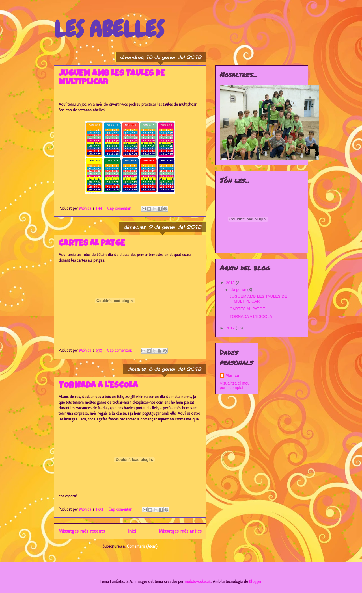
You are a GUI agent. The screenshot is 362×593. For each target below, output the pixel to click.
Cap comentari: (120, 208)
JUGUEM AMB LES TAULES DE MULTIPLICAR (258, 298)
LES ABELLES (109, 29)
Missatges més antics (180, 531)
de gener (238, 289)
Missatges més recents (82, 531)
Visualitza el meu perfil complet (235, 385)
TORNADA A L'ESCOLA (98, 386)
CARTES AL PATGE (92, 244)
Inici (132, 531)
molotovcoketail (198, 581)
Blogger (255, 581)
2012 (231, 328)
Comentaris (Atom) (142, 546)
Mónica (232, 375)
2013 (231, 283)
